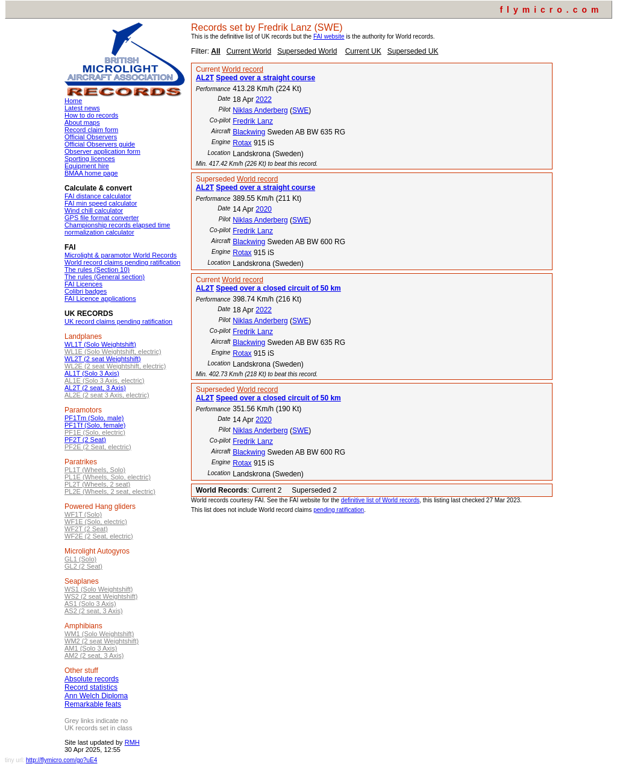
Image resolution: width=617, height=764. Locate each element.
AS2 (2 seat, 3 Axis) (93, 610)
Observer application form (102, 151)
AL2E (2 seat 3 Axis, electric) (106, 395)
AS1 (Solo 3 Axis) (90, 603)
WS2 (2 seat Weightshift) (100, 596)
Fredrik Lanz (253, 121)
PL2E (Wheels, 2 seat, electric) (109, 491)
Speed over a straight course (265, 78)
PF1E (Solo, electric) (94, 432)
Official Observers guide (99, 144)
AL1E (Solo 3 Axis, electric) (104, 380)
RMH (132, 742)
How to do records (91, 115)
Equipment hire (86, 165)
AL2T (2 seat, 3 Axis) (95, 387)
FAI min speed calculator (100, 203)
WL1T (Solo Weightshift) (100, 344)
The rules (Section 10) (97, 269)
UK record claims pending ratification (118, 321)
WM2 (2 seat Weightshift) (101, 641)
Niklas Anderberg (260, 110)
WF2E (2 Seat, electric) (98, 536)
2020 (263, 209)
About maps (82, 122)
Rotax (242, 143)
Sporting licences (89, 158)
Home (73, 100)
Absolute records (91, 679)
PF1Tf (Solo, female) (94, 425)
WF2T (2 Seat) (86, 528)
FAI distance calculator (97, 196)
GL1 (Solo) (80, 559)
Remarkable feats (92, 704)
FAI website (329, 36)
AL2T (205, 78)
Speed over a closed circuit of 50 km (278, 288)
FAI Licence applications (100, 298)
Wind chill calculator (93, 210)
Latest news (82, 108)
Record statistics (90, 687)
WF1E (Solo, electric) (95, 521)
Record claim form (91, 129)
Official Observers (90, 136)
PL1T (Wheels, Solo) (94, 469)
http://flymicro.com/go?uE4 (61, 760)
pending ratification (338, 510)
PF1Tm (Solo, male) (94, 417)
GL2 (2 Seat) (83, 566)
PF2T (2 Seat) (85, 439)
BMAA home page (91, 173)
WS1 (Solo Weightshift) (98, 589)
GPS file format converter (101, 217)
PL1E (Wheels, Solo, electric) (107, 477)
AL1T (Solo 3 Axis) (91, 373)
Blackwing (249, 132)
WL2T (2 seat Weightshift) (102, 358)
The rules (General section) (104, 276)
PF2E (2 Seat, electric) (97, 446)
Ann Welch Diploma (96, 696)
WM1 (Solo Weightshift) (99, 633)
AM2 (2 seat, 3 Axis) (94, 655)
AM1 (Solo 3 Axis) (90, 648)
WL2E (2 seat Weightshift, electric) (115, 366)
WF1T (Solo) (83, 514)
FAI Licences (83, 284)
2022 (263, 99)
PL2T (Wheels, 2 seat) (97, 484)
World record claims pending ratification (122, 262)
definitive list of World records (380, 500)
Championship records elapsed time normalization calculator (117, 228)
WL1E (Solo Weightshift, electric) (112, 351)
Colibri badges (85, 291)
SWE (300, 110)
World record (242, 69)
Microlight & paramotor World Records (120, 255)
